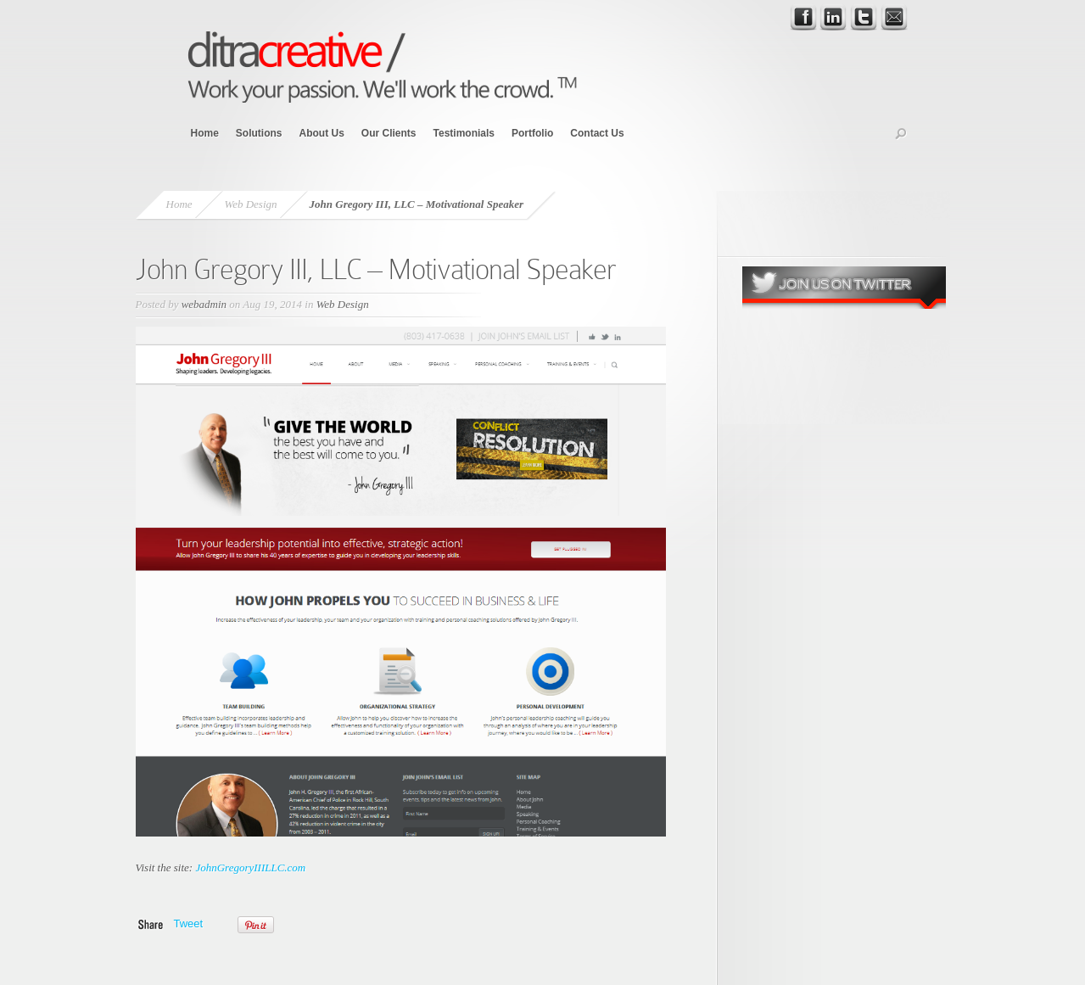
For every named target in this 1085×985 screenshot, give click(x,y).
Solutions (259, 133)
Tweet (189, 923)
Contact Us (597, 133)
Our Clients (389, 133)
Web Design (251, 204)
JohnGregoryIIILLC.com (250, 867)
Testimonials (464, 133)
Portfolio (532, 133)
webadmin (204, 304)
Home (205, 133)
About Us (321, 133)
